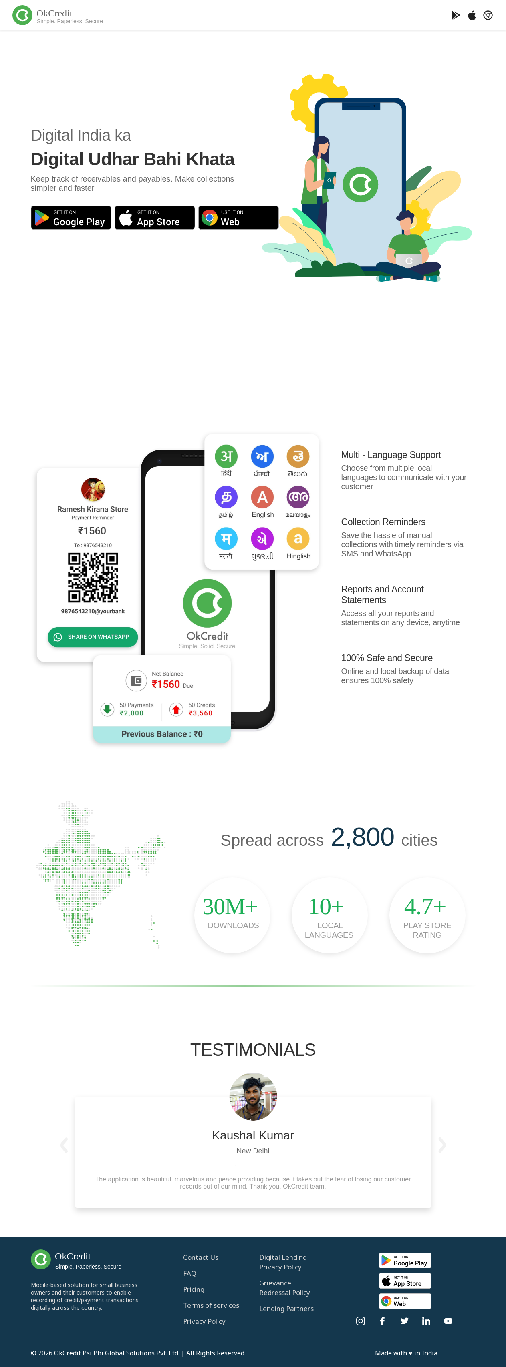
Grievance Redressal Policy (284, 1287)
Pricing (193, 1289)
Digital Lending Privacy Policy (283, 1262)
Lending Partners (286, 1308)
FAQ (189, 1273)
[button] (64, 1145)
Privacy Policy (204, 1321)
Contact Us (200, 1257)
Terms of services (211, 1305)
